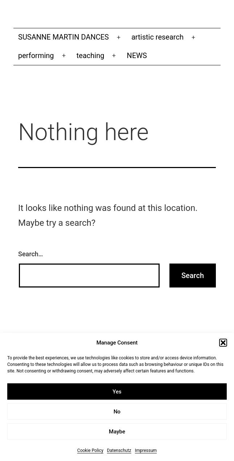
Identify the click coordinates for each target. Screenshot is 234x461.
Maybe (117, 432)
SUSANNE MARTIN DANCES (63, 37)
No (117, 412)
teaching (90, 55)
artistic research (157, 37)
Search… (30, 254)
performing (36, 55)
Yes (116, 392)
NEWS (137, 55)
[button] (223, 343)
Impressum (146, 451)
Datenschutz (119, 451)
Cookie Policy (90, 451)
